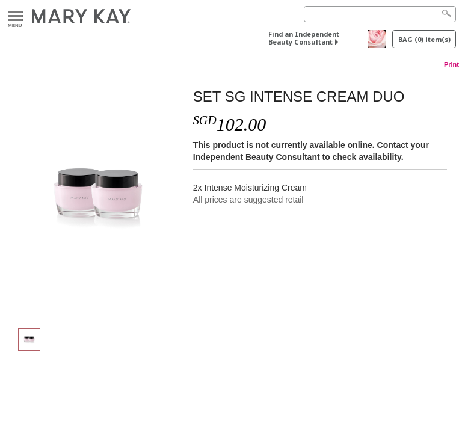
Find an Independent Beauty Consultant (303, 38)
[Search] (380, 14)
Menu (15, 16)
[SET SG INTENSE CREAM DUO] (98, 196)
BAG (424, 39)
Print (451, 64)
